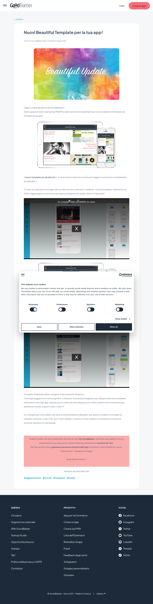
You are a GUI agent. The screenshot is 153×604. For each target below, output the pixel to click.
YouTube (125, 535)
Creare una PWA (72, 528)
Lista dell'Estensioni (74, 535)
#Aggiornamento (32, 478)
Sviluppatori (70, 561)
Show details (121, 319)
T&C (13, 555)
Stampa (15, 548)
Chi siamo (16, 515)
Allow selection (76, 327)
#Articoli (47, 478)
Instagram (126, 522)
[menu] (5, 5)
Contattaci (17, 568)
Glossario (69, 575)
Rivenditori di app (73, 541)
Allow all (114, 327)
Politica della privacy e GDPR (26, 561)
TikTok (124, 555)
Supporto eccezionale (23, 522)
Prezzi (67, 548)
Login (122, 5)
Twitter (124, 528)
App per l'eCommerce (76, 515)
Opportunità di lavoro (22, 541)
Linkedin (125, 542)
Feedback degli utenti (75, 555)
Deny (39, 327)
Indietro (19, 19)
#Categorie (59, 478)
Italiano (101, 593)
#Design (70, 478)
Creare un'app (71, 522)
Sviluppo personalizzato (76, 568)
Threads (125, 548)
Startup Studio (19, 535)
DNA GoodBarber (20, 528)
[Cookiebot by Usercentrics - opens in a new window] (121, 275)
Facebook (126, 515)
